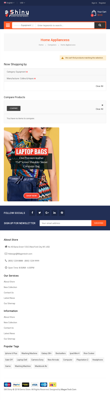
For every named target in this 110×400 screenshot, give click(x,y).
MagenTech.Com (68, 389)
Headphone (98, 360)
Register (102, 3)
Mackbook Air (41, 366)
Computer (67, 360)
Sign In (94, 3)
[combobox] (65, 25)
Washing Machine (29, 353)
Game (8, 366)
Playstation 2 (82, 360)
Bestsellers (61, 353)
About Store (9, 282)
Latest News (9, 298)
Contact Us (9, 293)
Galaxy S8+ (46, 353)
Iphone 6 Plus (11, 353)
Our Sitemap (9, 303)
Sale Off (9, 360)
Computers (52, 45)
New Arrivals (53, 360)
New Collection (10, 287)
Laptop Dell (22, 360)
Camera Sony (37, 360)
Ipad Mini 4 (74, 353)
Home (41, 45)
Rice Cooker (89, 353)
